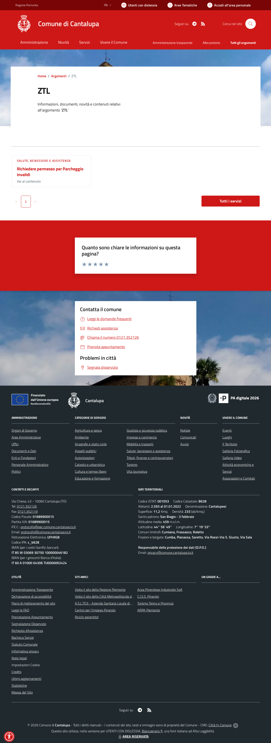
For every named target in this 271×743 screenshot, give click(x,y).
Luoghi (227, 437)
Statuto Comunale (25, 644)
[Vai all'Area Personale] (229, 5)
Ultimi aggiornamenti (26, 678)
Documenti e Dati (24, 450)
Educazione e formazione (92, 478)
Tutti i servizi (230, 201)
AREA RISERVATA (133, 736)
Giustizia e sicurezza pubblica (147, 430)
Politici (16, 471)
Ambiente (82, 437)
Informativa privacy (25, 651)
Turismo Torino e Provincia (155, 603)
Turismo (132, 464)
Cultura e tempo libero (90, 471)
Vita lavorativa (137, 471)
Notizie (185, 430)
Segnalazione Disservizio (29, 623)
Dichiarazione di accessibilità (31, 596)
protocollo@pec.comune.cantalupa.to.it (48, 526)
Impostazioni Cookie (26, 664)
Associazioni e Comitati (238, 478)
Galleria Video (232, 457)
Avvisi (184, 444)
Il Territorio (229, 444)
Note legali (19, 658)
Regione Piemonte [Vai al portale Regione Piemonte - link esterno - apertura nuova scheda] (26, 5)
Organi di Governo (24, 430)
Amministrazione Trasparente (32, 589)
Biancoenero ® (152, 731)
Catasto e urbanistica (90, 464)
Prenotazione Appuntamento (32, 617)
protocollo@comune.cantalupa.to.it (46, 532)
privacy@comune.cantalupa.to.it (170, 552)
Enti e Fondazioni (24, 457)
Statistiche (19, 685)
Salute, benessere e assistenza (44, 160)
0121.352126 (27, 506)
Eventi (227, 430)
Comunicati (188, 437)
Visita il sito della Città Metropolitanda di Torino (108, 596)
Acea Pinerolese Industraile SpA (159, 589)
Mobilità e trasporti (140, 444)
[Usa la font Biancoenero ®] (139, 5)
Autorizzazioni (85, 457)
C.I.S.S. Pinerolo (148, 596)
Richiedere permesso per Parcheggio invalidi (50, 171)
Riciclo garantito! (87, 617)
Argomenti (59, 76)
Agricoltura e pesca (88, 430)
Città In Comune (220, 725)
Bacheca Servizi (23, 637)
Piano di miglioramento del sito (33, 603)
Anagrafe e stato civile (91, 444)
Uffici (15, 444)
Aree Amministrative (26, 437)
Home (42, 76)
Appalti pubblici (85, 450)
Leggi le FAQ (20, 610)
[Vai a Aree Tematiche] (182, 5)
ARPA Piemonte (148, 610)
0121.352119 (28, 511)
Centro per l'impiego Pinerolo (95, 610)
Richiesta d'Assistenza (27, 630)
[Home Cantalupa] (57, 24)
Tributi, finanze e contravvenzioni (150, 457)
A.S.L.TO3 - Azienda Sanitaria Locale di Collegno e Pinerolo (116, 603)
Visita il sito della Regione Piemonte (100, 589)
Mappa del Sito (22, 692)
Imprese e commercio (142, 437)
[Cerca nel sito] (250, 24)
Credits (16, 671)
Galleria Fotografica (236, 450)
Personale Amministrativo (30, 464)
